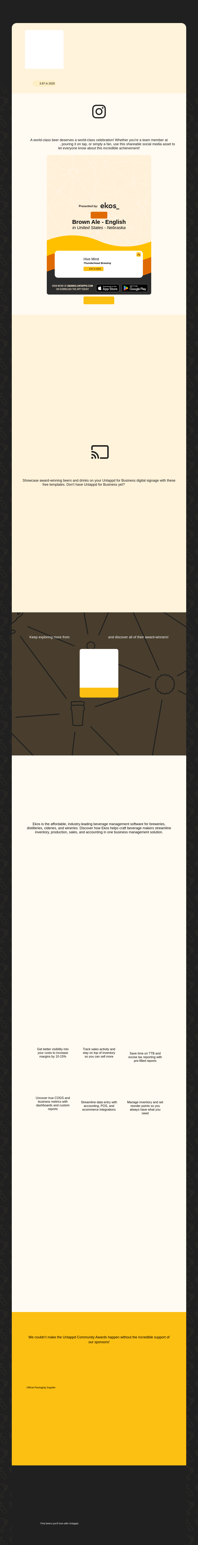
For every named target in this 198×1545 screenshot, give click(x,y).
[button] (116, 8)
